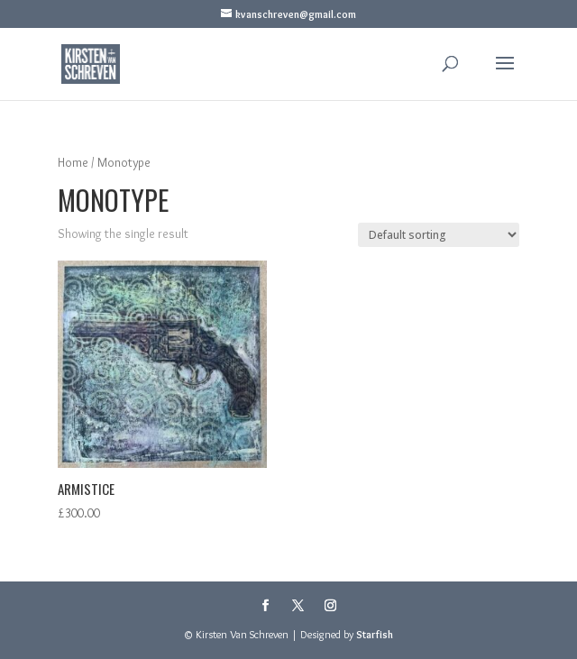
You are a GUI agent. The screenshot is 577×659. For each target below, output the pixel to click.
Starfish (374, 634)
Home (73, 162)
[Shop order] (438, 235)
